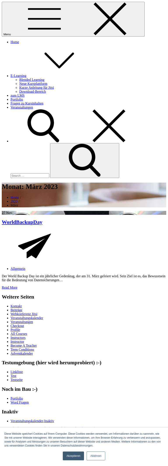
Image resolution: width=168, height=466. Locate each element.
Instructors (17, 338)
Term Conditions (22, 349)
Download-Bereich (32, 91)
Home (14, 42)
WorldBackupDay (22, 222)
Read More (10, 287)
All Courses (18, 334)
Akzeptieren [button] (73, 455)
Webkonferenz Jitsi (23, 314)
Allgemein (17, 268)
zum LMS (17, 95)
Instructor (17, 341)
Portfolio (16, 99)
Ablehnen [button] (96, 455)
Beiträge (16, 310)
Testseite (16, 380)
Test (13, 376)
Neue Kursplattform (33, 83)
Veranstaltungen (21, 107)
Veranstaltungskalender (26, 318)
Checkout (17, 326)
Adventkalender (21, 353)
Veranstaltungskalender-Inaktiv (32, 421)
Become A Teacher (23, 345)
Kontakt (16, 306)
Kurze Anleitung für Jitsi (36, 87)
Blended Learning (31, 80)
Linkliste (16, 372)
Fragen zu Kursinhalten (26, 103)
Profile (15, 330)
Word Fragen (19, 402)
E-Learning (51, 76)
